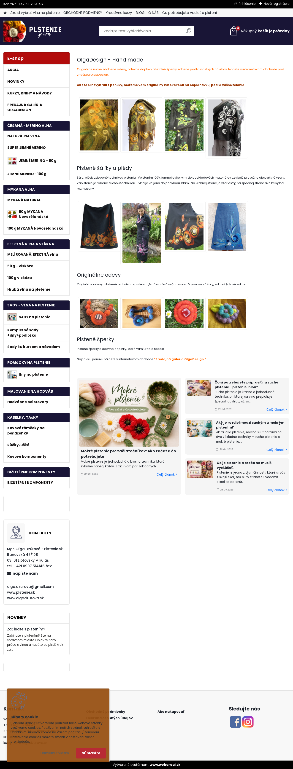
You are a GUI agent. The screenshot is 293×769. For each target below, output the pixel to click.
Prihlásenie (247, 3)
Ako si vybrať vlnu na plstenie (35, 12)
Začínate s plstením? (26, 629)
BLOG (140, 12)
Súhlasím (91, 753)
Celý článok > (167, 474)
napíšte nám (25, 573)
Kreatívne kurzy (119, 12)
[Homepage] (5, 12)
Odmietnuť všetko (54, 753)
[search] (188, 32)
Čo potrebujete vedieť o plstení (189, 12)
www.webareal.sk (165, 764)
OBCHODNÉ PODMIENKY (82, 12)
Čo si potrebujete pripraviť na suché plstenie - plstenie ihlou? (246, 385)
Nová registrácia (277, 3)
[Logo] (34, 31)
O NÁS (153, 12)
